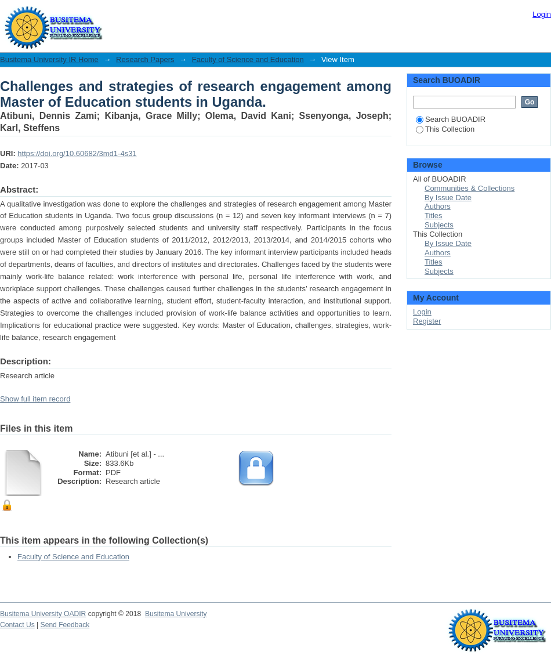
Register (427, 321)
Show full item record (35, 399)
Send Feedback (65, 625)
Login (541, 14)
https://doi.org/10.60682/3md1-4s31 (76, 153)
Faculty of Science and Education (248, 59)
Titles (434, 215)
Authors (438, 206)
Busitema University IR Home (49, 59)
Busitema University (176, 614)
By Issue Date (448, 197)
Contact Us (17, 625)
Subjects (439, 224)
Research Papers (145, 59)
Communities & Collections (469, 188)
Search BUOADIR (450, 119)
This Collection (445, 129)
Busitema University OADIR (43, 614)
